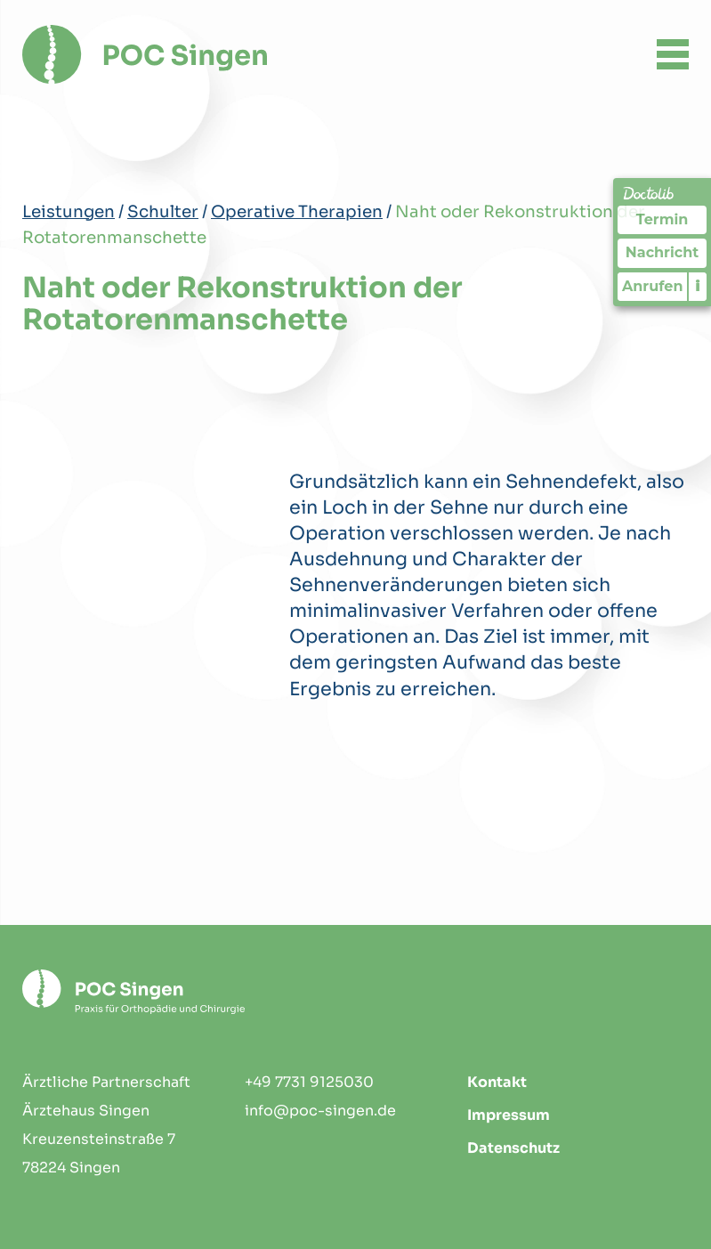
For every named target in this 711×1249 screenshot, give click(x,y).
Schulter (162, 211)
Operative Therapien (297, 211)
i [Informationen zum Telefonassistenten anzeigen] (698, 286)
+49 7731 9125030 (309, 1082)
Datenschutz (513, 1148)
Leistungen (68, 211)
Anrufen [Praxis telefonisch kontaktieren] (652, 286)
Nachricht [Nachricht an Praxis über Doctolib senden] (662, 252)
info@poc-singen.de (320, 1110)
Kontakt (497, 1082)
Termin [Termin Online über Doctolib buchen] (662, 219)
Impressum (508, 1115)
